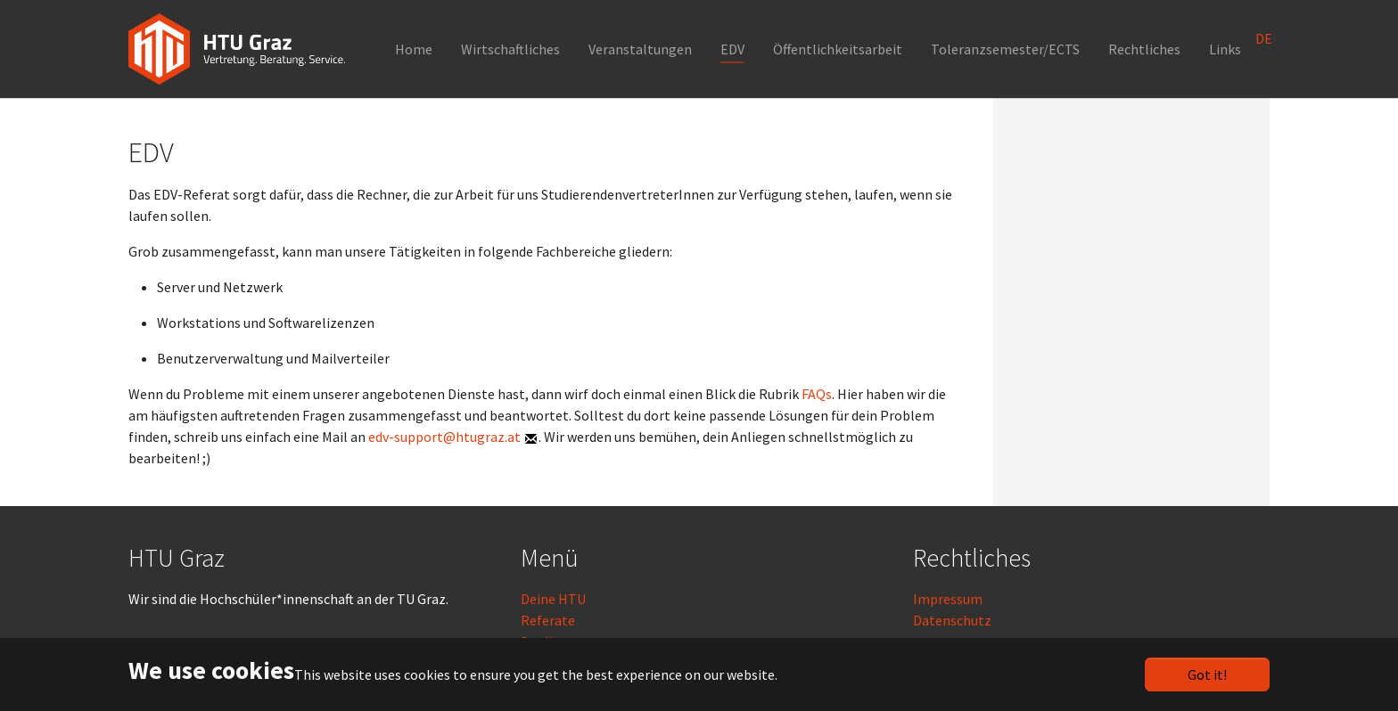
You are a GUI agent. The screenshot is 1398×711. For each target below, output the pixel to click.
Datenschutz (952, 620)
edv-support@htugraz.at (444, 436)
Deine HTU (553, 599)
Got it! (1207, 674)
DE (1263, 38)
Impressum (948, 599)
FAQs (817, 394)
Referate (548, 620)
